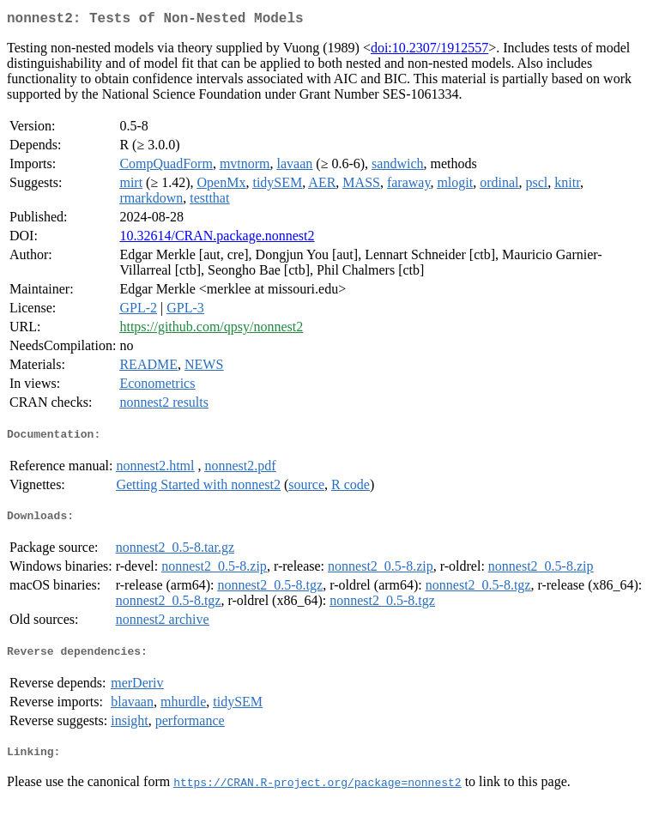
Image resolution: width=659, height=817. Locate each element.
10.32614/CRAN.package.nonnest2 (216, 239)
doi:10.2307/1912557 (429, 51)
